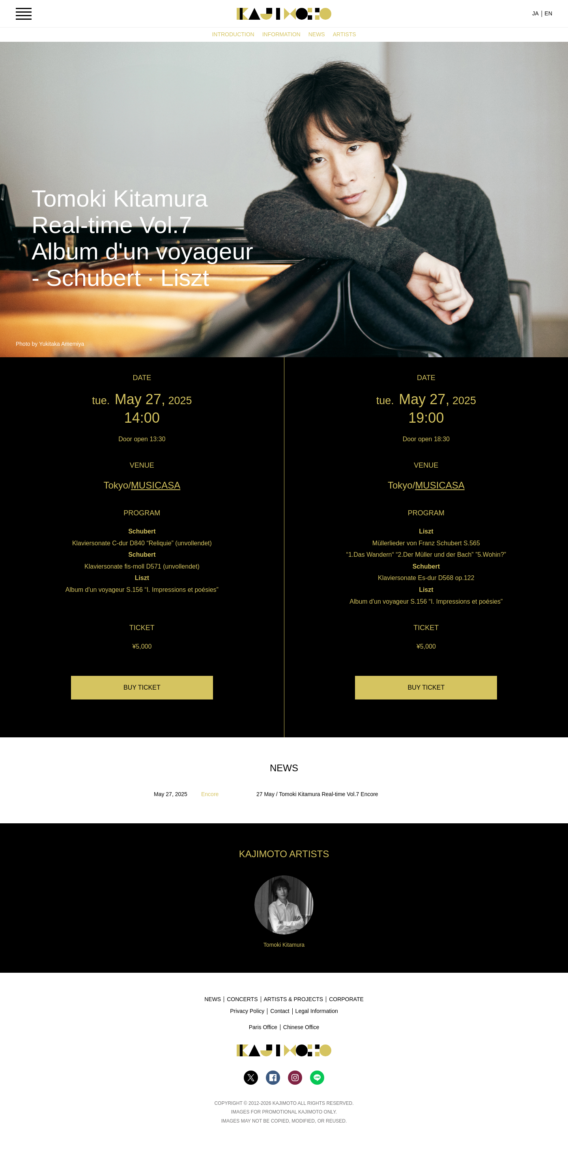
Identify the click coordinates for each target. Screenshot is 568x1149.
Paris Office (263, 1027)
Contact (279, 1011)
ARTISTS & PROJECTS (293, 999)
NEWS (316, 34)
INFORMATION (281, 34)
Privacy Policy (247, 1011)
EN (548, 13)
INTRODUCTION (233, 34)
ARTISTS (344, 34)
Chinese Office (301, 1027)
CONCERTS (242, 999)
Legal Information (316, 1011)
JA (535, 13)
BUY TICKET (142, 687)
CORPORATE (346, 999)
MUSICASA (155, 485)
